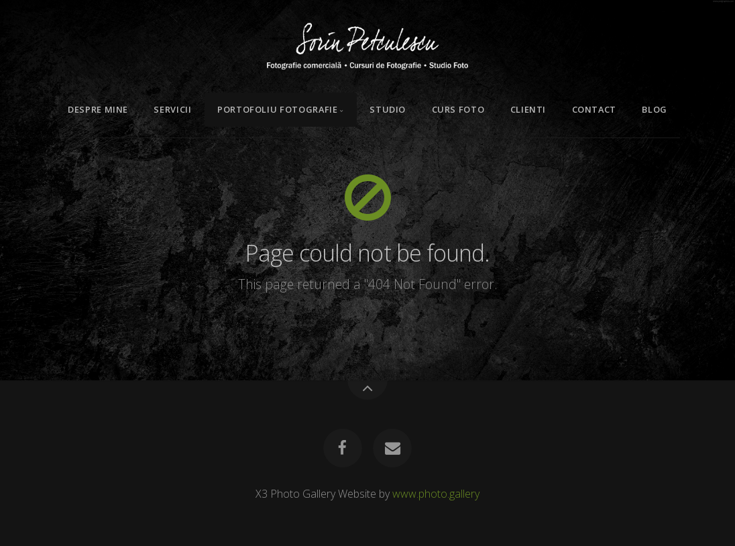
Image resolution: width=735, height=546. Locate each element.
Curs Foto (458, 109)
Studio (388, 109)
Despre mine (98, 109)
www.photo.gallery (435, 493)
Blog (654, 109)
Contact (594, 109)
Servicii (172, 109)
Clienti (528, 109)
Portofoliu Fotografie (277, 109)
